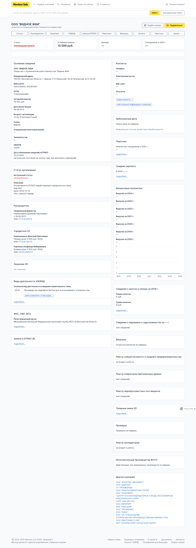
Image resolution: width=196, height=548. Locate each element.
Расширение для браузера (155, 542)
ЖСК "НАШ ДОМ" (124, 506)
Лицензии (54, 33)
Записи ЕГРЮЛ (89, 33)
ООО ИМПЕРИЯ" (123, 504)
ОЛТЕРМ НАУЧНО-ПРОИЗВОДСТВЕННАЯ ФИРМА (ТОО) (142, 517)
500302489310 (26, 252)
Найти (154, 13)
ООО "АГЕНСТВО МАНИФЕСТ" (130, 482)
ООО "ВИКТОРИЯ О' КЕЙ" (128, 520)
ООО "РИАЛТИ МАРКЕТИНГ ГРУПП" (133, 490)
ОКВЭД (71, 33)
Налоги (141, 33)
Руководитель (37, 33)
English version (152, 25)
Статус (19, 33)
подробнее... (19, 302)
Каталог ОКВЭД (131, 542)
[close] (194, 408)
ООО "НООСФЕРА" (124, 493)
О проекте (152, 539)
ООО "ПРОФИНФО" (125, 509)
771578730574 (25, 219)
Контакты (180, 539)
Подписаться (174, 25)
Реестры (159, 33)
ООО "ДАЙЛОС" (123, 485)
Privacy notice (188, 409)
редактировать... (124, 100)
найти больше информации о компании (134, 104)
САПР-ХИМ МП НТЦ (125, 501)
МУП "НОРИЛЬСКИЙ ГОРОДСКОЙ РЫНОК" (136, 523)
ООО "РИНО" (122, 512)
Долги (176, 33)
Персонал (106, 33)
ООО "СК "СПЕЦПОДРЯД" (128, 515)
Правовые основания (134, 539)
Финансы (124, 33)
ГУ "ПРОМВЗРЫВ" (124, 487)
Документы (166, 539)
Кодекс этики (114, 539)
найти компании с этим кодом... (39, 296)
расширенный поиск (172, 13)
